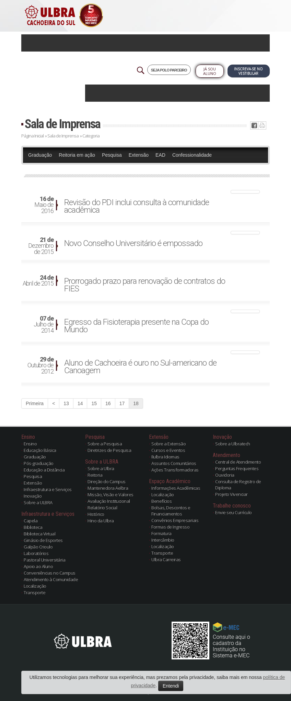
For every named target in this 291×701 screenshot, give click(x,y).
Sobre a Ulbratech (232, 444)
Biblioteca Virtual (39, 534)
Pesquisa (112, 155)
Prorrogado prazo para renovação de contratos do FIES (144, 284)
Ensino (30, 444)
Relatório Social (102, 507)
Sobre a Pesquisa (105, 444)
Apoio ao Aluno (38, 566)
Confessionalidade (192, 155)
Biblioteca (33, 527)
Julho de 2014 (44, 325)
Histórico (96, 514)
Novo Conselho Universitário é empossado (133, 243)
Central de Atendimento (238, 462)
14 (80, 403)
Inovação (33, 496)
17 (122, 403)
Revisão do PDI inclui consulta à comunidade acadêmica (136, 206)
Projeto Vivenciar (231, 494)
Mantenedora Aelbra (108, 488)
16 (108, 403)
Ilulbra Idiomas (165, 457)
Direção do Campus (107, 481)
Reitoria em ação (77, 155)
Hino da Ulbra (101, 521)
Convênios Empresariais (174, 520)
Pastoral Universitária (44, 560)
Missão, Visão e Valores (110, 494)
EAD (160, 155)
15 (94, 403)
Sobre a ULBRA (38, 502)
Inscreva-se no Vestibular (248, 71)
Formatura (161, 533)
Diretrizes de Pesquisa (109, 450)
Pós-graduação (39, 463)
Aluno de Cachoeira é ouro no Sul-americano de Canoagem (140, 366)
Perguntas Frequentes (236, 468)
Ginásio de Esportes (43, 540)
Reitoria (95, 475)
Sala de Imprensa (62, 123)
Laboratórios (36, 553)
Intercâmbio (162, 540)
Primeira (35, 403)
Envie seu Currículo (233, 512)
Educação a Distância (44, 470)
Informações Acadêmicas (175, 488)
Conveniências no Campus (49, 573)
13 (66, 403)
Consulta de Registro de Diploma (238, 484)
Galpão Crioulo (38, 547)
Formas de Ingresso (170, 527)
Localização (35, 586)
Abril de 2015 (38, 281)
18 (136, 403)
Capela (30, 521)
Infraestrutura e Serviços (48, 489)
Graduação (40, 155)
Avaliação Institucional (109, 501)
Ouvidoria (224, 475)
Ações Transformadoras (175, 470)
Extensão (139, 155)
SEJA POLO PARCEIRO (169, 70)
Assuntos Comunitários (173, 463)
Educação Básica (40, 450)
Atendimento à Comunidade (51, 579)
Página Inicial (32, 136)
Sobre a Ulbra (101, 468)
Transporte (34, 592)
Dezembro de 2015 (41, 246)
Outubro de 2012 (40, 366)
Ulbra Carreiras (166, 559)
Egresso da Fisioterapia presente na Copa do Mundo (136, 325)
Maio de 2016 (44, 205)
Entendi (171, 686)
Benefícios (161, 501)
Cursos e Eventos (168, 450)
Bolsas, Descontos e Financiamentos (170, 510)
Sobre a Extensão (168, 444)
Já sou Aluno (209, 71)
